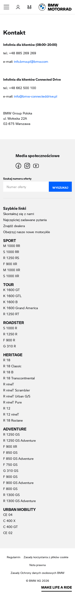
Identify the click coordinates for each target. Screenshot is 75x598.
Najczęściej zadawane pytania (25, 219)
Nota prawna (37, 565)
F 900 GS (10, 476)
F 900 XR (10, 263)
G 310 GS (10, 470)
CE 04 (7, 514)
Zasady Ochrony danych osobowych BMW (37, 573)
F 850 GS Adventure (18, 458)
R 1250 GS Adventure (19, 440)
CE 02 (7, 532)
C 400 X (9, 520)
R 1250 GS (11, 434)
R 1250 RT (11, 314)
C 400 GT (10, 526)
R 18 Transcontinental (19, 378)
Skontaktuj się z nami (31, 213)
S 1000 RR (11, 251)
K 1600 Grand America (20, 308)
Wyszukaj (60, 187)
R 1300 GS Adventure (19, 500)
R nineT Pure (12, 402)
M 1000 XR (11, 270)
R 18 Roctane (13, 420)
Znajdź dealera (14, 225)
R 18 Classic (12, 366)
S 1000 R (10, 328)
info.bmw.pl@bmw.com (31, 61)
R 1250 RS (11, 257)
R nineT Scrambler (16, 390)
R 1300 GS (11, 494)
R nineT (8, 384)
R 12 (6, 408)
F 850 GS (10, 452)
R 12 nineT (11, 414)
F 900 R (9, 340)
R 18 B (8, 372)
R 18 (6, 360)
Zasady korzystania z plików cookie (46, 557)
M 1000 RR (11, 245)
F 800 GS (10, 488)
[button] (6, 7)
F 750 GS (10, 464)
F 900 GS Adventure (18, 482)
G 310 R (9, 346)
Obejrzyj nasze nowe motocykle (26, 232)
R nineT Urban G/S (16, 396)
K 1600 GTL (12, 295)
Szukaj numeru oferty (17, 177)
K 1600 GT (11, 289)
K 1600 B (10, 302)
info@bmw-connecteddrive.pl (36, 96)
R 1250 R (10, 334)
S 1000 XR (11, 276)
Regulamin (13, 557)
